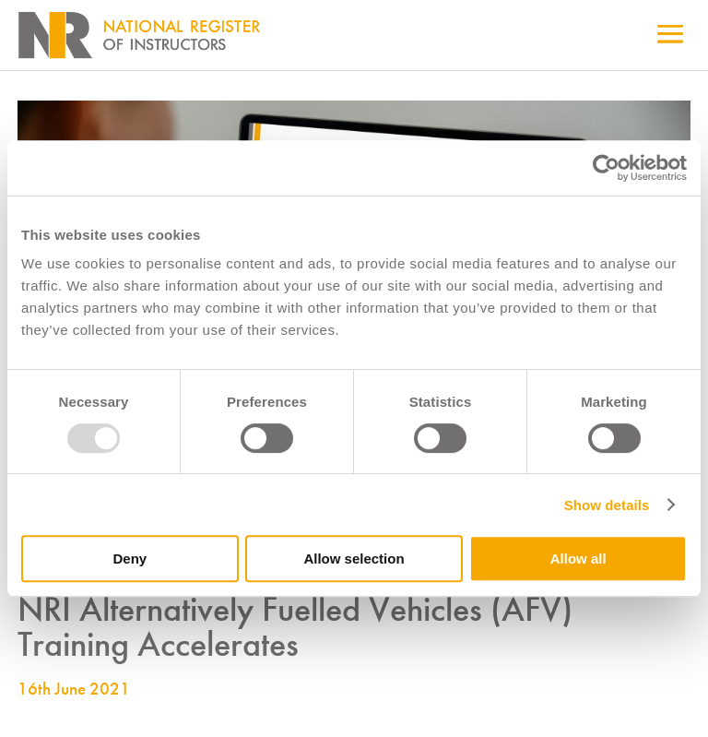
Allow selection (353, 558)
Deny (129, 558)
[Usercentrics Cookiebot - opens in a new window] (606, 168)
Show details (607, 505)
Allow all (578, 558)
